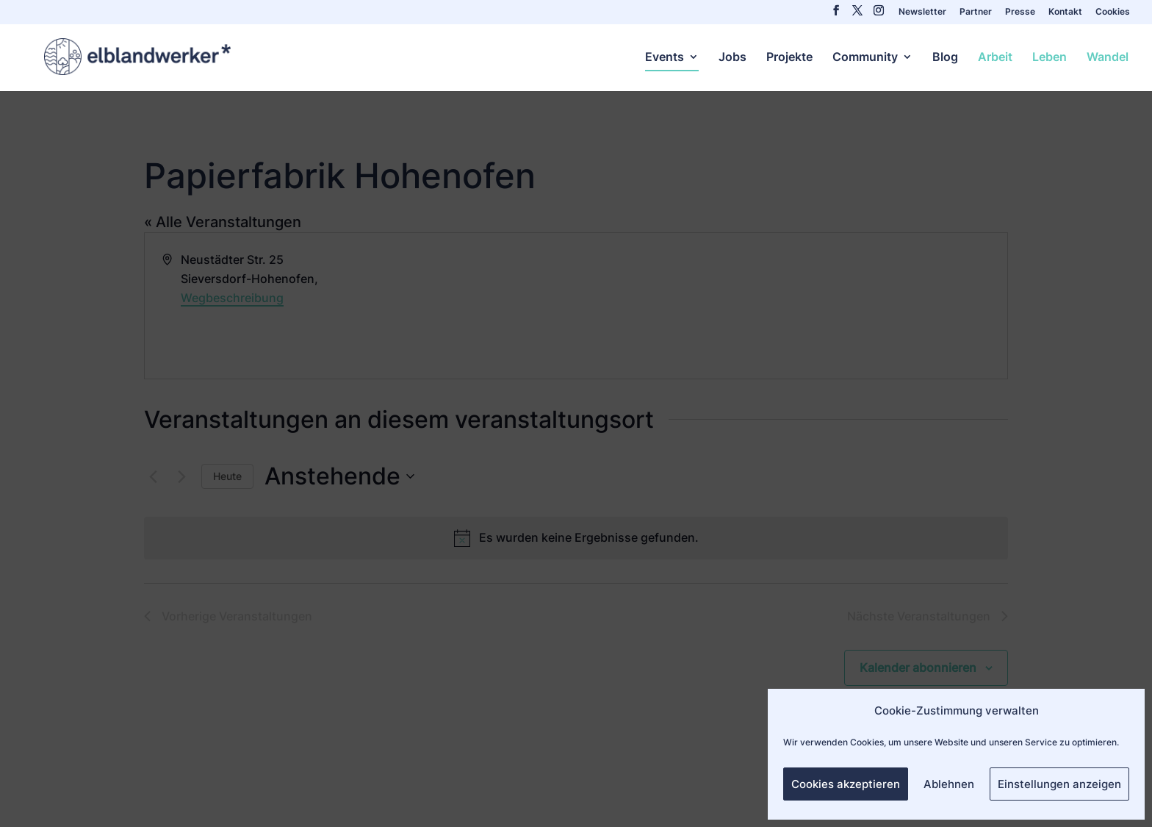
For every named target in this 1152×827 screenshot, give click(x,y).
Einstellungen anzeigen (1059, 784)
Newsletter (922, 12)
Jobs (732, 57)
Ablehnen (949, 784)
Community (865, 57)
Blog (945, 57)
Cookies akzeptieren (845, 784)
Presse (1020, 12)
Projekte (789, 57)
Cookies (1112, 12)
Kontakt (1065, 12)
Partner (976, 12)
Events (664, 57)
